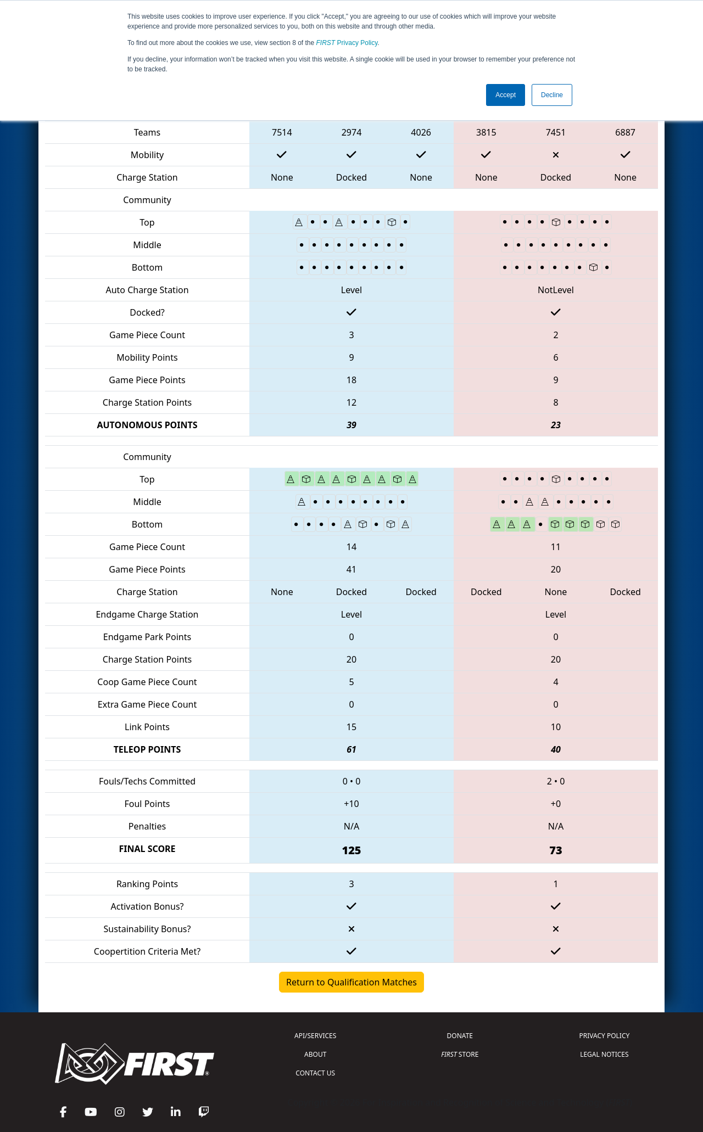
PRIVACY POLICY (604, 1035)
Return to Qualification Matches (351, 982)
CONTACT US (315, 1073)
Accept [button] (505, 95)
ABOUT (315, 1054)
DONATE (460, 1035)
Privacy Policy (347, 43)
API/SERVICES (315, 1035)
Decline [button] (552, 95)
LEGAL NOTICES (604, 1054)
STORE (459, 1054)
